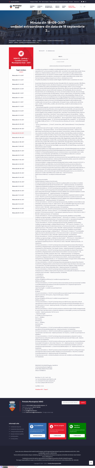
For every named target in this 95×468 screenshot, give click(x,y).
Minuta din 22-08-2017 (18, 142)
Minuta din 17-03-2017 (18, 195)
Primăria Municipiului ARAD (54, 463)
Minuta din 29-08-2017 (18, 137)
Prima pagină (12, 40)
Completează (57, 435)
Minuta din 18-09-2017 (18, 133)
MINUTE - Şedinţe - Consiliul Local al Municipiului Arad (50, 40)
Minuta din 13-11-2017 (17, 97)
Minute (34, 40)
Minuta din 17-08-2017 (18, 146)
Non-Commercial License (12, 467)
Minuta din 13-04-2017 (18, 186)
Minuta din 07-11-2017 (18, 106)
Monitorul (19, 40)
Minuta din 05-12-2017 (18, 89)
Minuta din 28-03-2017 (18, 191)
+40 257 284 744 (28, 409)
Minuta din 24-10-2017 (18, 120)
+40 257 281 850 (15, 1)
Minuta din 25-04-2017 (18, 177)
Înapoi (45, 389)
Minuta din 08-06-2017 (18, 168)
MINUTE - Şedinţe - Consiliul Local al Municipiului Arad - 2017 (24, 42)
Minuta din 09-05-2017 (18, 173)
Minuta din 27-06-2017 (18, 159)
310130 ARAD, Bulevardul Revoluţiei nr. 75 (36, 405)
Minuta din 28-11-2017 (18, 93)
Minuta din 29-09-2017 (18, 124)
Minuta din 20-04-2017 (18, 182)
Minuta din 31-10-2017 (18, 111)
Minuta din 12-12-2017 (18, 80)
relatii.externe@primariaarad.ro (34, 412)
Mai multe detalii (37, 435)
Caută (83, 402)
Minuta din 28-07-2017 (18, 151)
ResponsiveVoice (11, 466)
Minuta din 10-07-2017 (18, 155)
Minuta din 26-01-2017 (18, 208)
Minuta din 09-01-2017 (18, 213)
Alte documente (27, 40)
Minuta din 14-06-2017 (18, 164)
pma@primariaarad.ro (31, 410)
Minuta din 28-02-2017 (18, 199)
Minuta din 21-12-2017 (18, 75)
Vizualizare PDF (39, 389)
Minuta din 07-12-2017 (18, 84)
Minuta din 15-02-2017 (18, 204)
